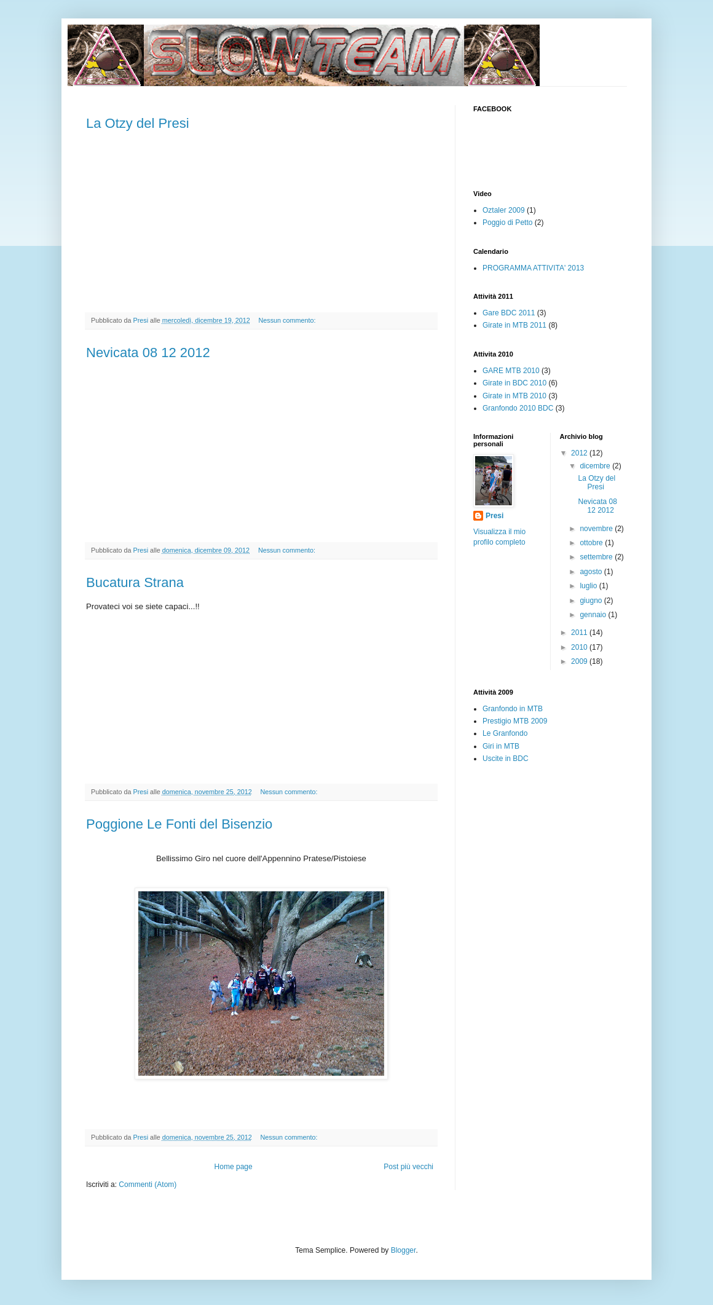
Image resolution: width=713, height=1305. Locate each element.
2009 (580, 661)
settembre (597, 557)
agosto (592, 571)
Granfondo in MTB (513, 708)
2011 (580, 632)
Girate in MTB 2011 (514, 325)
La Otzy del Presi (137, 123)
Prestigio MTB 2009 (515, 721)
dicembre (596, 466)
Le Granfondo (505, 733)
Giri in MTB (501, 746)
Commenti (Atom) (147, 1184)
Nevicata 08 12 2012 (148, 352)
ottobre (592, 542)
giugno (592, 600)
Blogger (403, 1250)
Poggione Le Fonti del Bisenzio (179, 824)
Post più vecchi (408, 1166)
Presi (494, 515)
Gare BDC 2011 (509, 313)
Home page (234, 1166)
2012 (580, 453)
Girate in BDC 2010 (514, 383)
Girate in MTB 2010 (514, 396)
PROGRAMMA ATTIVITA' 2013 (533, 268)
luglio (589, 586)
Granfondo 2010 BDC (518, 408)
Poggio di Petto (507, 222)
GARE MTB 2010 (511, 370)
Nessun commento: (288, 320)
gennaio (594, 614)
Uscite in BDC (506, 758)
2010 (580, 647)
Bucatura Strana (135, 582)
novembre (597, 528)
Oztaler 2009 (504, 210)
